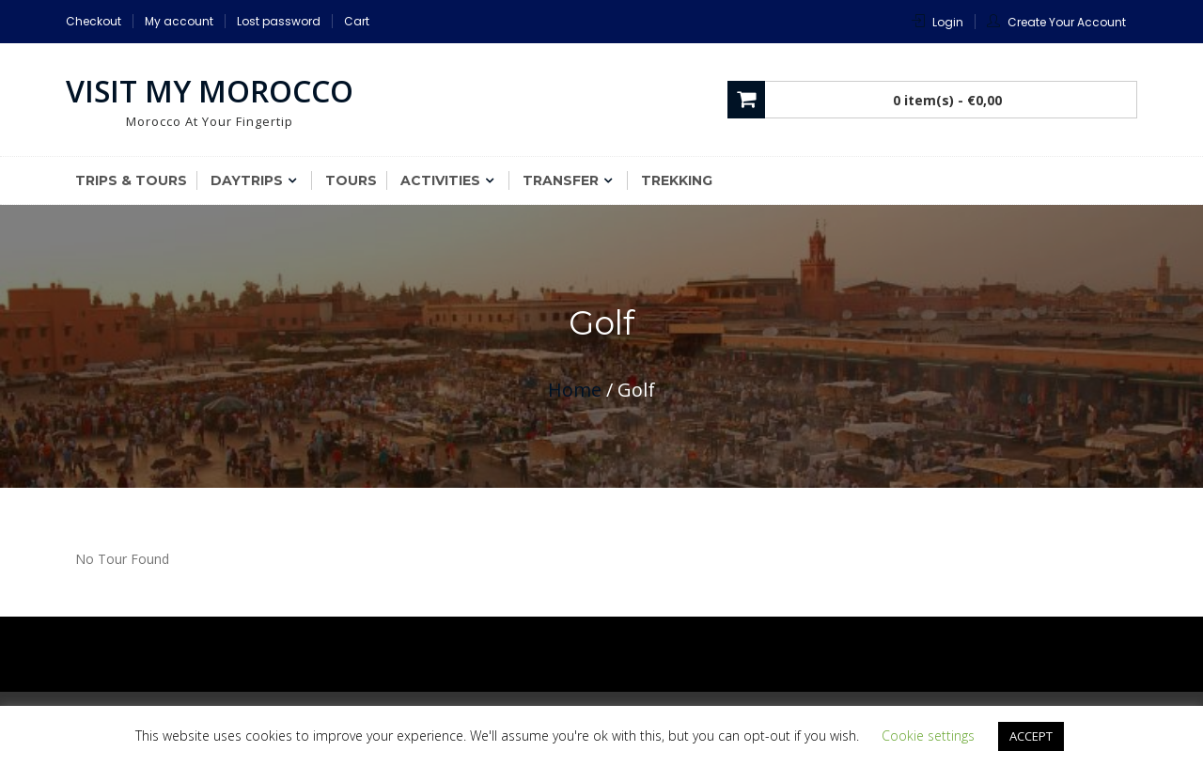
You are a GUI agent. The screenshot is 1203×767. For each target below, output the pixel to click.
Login (947, 22)
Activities (440, 180)
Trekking (676, 180)
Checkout (93, 21)
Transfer (561, 180)
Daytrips (247, 180)
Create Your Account (1067, 22)
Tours (351, 180)
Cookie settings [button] (928, 735)
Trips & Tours (131, 180)
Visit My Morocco (209, 90)
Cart (356, 21)
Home (575, 389)
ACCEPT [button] (1031, 736)
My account (179, 21)
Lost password (278, 21)
